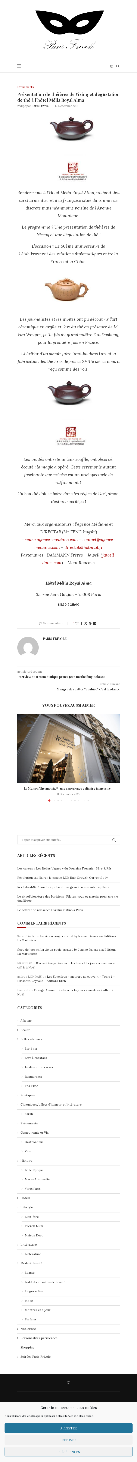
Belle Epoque (34, 1170)
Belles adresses (32, 1039)
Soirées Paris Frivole (36, 1357)
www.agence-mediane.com (51, 539)
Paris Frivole (40, 106)
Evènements (29, 1123)
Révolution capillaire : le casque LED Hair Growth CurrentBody (62, 878)
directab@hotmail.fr (84, 547)
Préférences (68, 1452)
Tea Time (31, 1086)
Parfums (31, 1319)
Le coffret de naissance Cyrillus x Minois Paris (50, 910)
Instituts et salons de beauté (45, 1282)
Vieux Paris (33, 1189)
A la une (26, 1020)
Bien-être (32, 1217)
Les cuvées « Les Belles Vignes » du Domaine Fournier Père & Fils (64, 868)
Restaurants (33, 1077)
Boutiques (28, 1095)
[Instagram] (111, 66)
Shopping (27, 1347)
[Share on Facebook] (81, 623)
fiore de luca (26, 950)
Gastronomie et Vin (35, 1132)
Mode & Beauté (31, 1263)
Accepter (68, 1428)
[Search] (118, 66)
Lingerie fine (34, 1291)
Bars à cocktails (36, 1058)
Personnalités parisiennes (39, 1338)
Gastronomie (34, 1142)
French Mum (34, 1226)
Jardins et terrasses (39, 1067)
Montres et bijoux (37, 1310)
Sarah (29, 1114)
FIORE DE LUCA (29, 963)
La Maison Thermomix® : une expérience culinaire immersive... (68, 788)
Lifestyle (27, 1207)
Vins (28, 1151)
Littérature (29, 1245)
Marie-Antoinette (37, 1179)
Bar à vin (31, 1048)
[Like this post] (76, 623)
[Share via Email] (94, 623)
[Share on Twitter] (85, 623)
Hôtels (25, 1198)
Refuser (69, 1440)
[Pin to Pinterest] (90, 623)
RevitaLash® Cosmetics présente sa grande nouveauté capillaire (63, 887)
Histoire (26, 1161)
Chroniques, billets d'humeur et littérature (51, 1104)
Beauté (25, 1030)
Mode (29, 1301)
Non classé (28, 1329)
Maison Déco (34, 1235)
